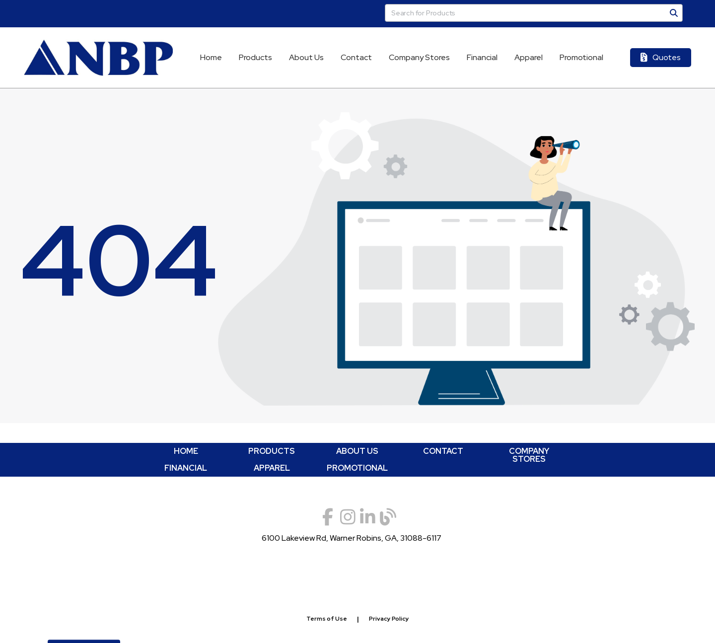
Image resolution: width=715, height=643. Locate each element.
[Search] (673, 12)
